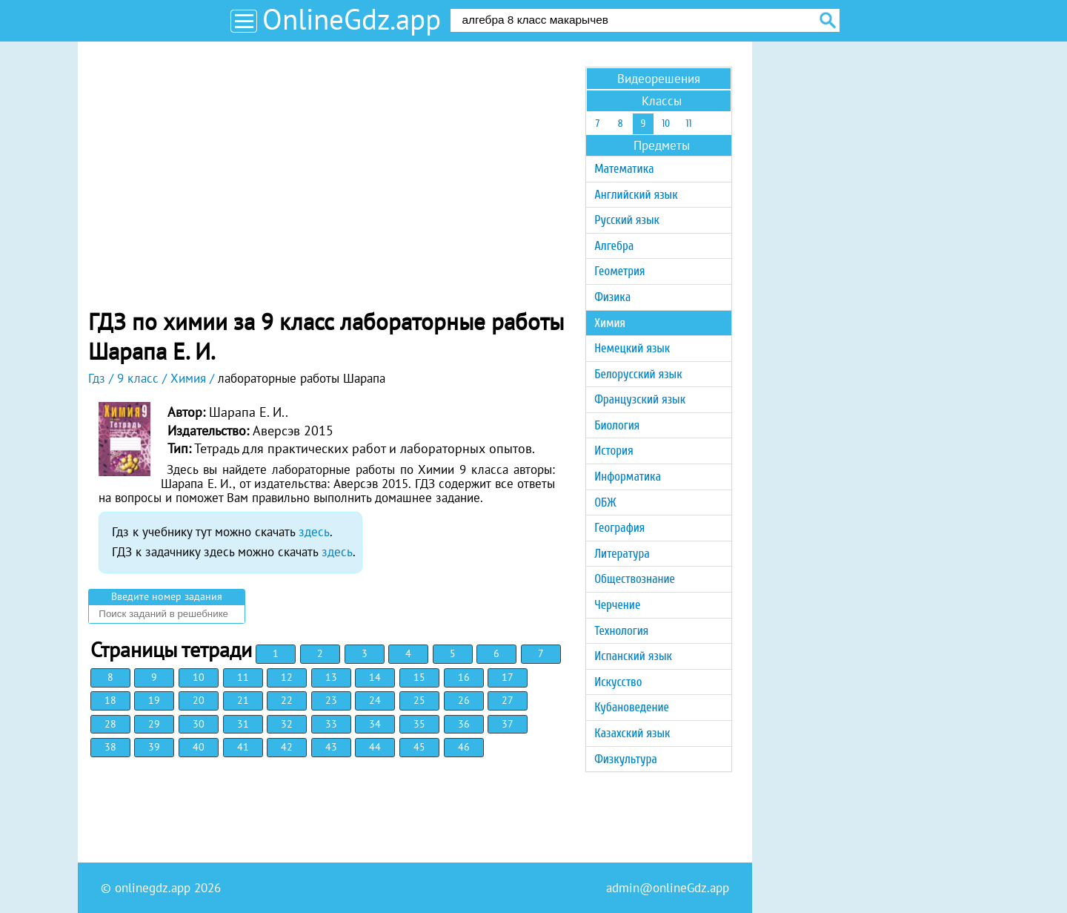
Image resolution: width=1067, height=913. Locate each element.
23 (331, 700)
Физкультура (625, 759)
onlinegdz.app (152, 888)
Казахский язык (632, 733)
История (613, 451)
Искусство (618, 682)
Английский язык (635, 195)
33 (331, 724)
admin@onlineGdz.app (667, 888)
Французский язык (639, 399)
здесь (314, 532)
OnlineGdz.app (351, 19)
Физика (612, 297)
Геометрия (619, 271)
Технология (621, 631)
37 (507, 724)
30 (199, 724)
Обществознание (634, 579)
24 (375, 700)
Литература (622, 554)
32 (287, 724)
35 (419, 724)
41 (243, 747)
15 (419, 677)
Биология (616, 425)
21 (243, 700)
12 (287, 677)
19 (154, 700)
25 (419, 700)
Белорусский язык (638, 374)
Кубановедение (631, 707)
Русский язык (626, 220)
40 (199, 747)
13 (331, 677)
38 (110, 747)
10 (199, 677)
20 (199, 700)
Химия (609, 323)
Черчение (617, 605)
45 (419, 747)
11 (243, 677)
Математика (624, 169)
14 (375, 677)
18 (110, 700)
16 (464, 677)
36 (464, 724)
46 (464, 747)
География (619, 528)
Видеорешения (658, 78)
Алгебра (614, 246)
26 (464, 700)
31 (243, 724)
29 (154, 724)
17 (507, 677)
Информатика (627, 476)
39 (154, 747)
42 (287, 747)
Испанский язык (633, 656)
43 (331, 747)
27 (507, 700)
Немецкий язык (632, 348)
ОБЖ (605, 502)
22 (287, 700)
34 (375, 724)
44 (375, 747)
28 (110, 724)
